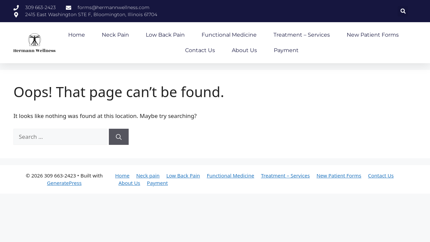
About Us (244, 50)
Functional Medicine (229, 35)
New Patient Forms (373, 35)
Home (76, 35)
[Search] (119, 137)
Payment (286, 50)
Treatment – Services (301, 35)
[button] (403, 11)
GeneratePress (64, 182)
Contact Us (200, 50)
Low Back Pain (165, 35)
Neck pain (115, 35)
